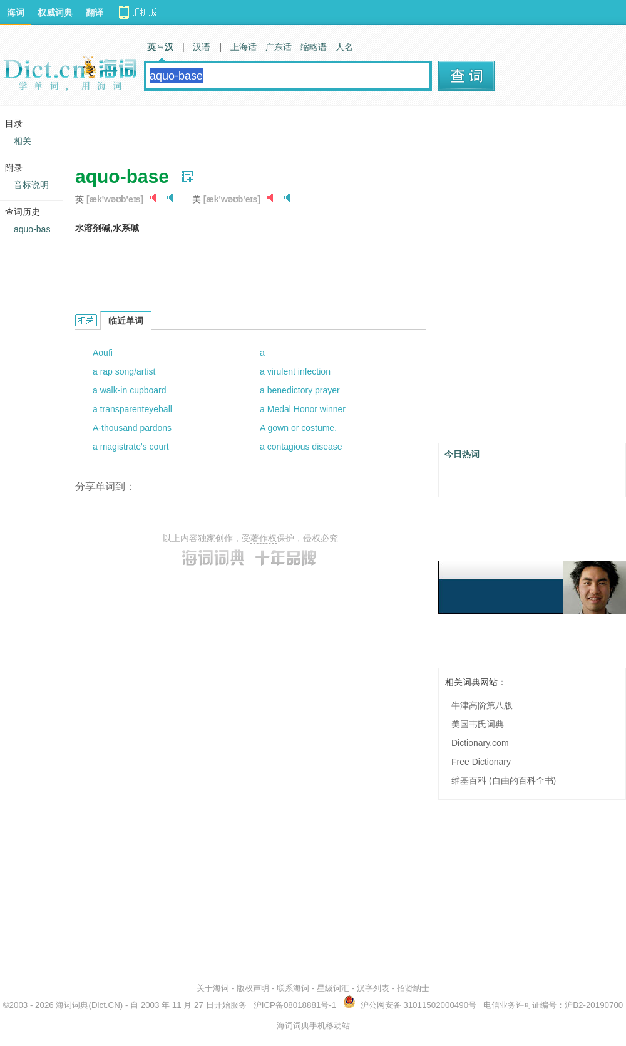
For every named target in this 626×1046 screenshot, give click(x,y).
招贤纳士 (413, 988)
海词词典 (72, 1005)
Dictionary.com (480, 743)
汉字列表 (373, 988)
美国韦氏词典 (477, 724)
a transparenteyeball (132, 409)
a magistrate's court (131, 447)
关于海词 (213, 988)
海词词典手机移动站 (313, 1025)
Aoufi (103, 353)
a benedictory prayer (300, 390)
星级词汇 (333, 988)
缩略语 (313, 47)
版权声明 (253, 988)
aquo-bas (32, 229)
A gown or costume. (298, 428)
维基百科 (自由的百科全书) (503, 780)
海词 (15, 13)
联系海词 (293, 988)
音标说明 (31, 185)
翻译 (94, 13)
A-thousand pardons (132, 428)
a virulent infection (295, 371)
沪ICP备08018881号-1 (295, 1005)
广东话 (278, 47)
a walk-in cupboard (130, 390)
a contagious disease (301, 447)
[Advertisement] (227, 131)
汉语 (201, 47)
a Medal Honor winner (303, 409)
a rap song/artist (124, 371)
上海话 (243, 47)
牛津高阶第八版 (482, 705)
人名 (344, 47)
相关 (22, 141)
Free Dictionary (481, 762)
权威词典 (55, 13)
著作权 (263, 538)
